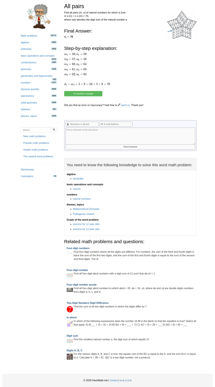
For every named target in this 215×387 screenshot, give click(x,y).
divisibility (78, 178)
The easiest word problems (38, 156)
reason (77, 188)
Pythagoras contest (83, 214)
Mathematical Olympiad (86, 209)
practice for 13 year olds (86, 229)
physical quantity (39, 89)
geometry (39, 69)
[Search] (54, 130)
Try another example (83, 93)
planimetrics (39, 95)
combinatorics (39, 62)
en (121, 380)
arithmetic (39, 48)
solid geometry (39, 102)
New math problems (34, 136)
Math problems (39, 35)
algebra (39, 42)
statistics (39, 109)
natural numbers (82, 198)
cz (126, 380)
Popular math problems (36, 143)
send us (124, 105)
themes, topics (39, 115)
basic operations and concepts (39, 56)
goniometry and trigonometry (39, 77)
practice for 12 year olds (86, 224)
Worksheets (27, 169)
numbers (39, 82)
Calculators (39, 176)
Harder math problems (35, 149)
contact (114, 380)
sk (130, 380)
